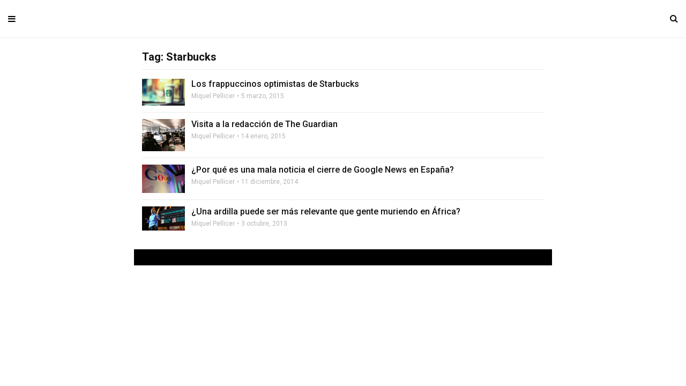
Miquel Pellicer (213, 96)
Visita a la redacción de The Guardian (264, 124)
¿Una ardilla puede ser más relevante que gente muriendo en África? (325, 211)
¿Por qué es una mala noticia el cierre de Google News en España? (322, 170)
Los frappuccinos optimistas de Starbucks (275, 84)
